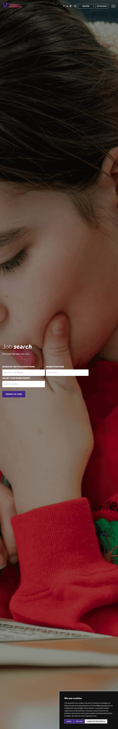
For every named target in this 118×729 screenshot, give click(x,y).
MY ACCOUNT (102, 6)
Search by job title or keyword (18, 367)
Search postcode (55, 367)
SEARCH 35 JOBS (14, 394)
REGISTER (85, 6)
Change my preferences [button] (96, 721)
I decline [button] (79, 721)
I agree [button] (69, 721)
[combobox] (23, 384)
